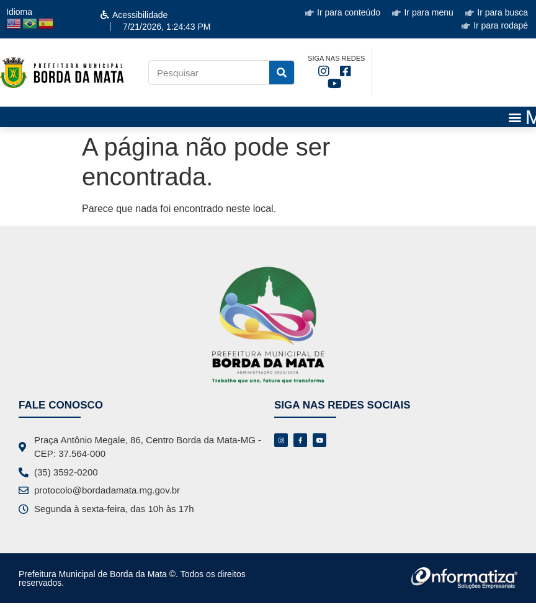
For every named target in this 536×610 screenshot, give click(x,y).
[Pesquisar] (281, 72)
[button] (515, 117)
